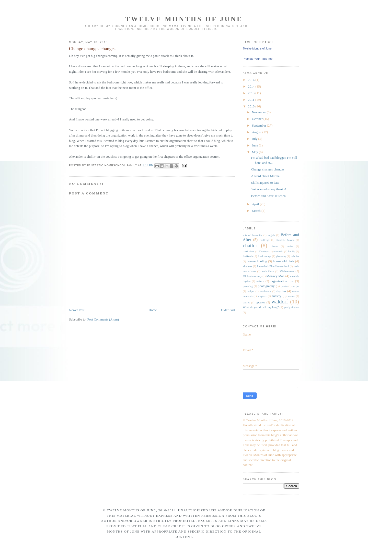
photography (266, 286)
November (259, 112)
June (255, 145)
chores (274, 246)
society (276, 296)
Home (153, 310)
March (256, 211)
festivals (248, 256)
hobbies (295, 256)
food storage (264, 256)
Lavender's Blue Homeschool (273, 266)
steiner (291, 296)
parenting (248, 286)
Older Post (228, 310)
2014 (251, 86)
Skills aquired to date (265, 182)
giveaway (281, 256)
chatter (250, 245)
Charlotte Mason (285, 240)
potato (284, 286)
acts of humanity (252, 235)
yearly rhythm (291, 307)
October (257, 119)
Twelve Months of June (184, 19)
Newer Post (76, 310)
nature (260, 281)
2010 (251, 106)
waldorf (279, 301)
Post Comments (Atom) (103, 319)
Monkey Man (275, 276)
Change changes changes (92, 48)
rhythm (281, 291)
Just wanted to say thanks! (268, 189)
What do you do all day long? (261, 307)
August (257, 132)
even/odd (278, 251)
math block (267, 271)
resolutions (265, 291)
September (259, 125)
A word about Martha (265, 176)
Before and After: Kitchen (268, 196)
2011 (251, 100)
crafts (290, 246)
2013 (251, 93)
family (291, 251)
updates (260, 302)
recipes (250, 291)
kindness (247, 266)
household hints (283, 261)
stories (246, 302)
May (255, 152)
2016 (251, 80)
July (255, 139)
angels (271, 235)
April (256, 204)
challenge (264, 240)
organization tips (282, 281)
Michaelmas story (252, 276)
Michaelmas (287, 271)
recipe (296, 286)
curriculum (249, 251)
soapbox (262, 296)
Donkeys (264, 251)
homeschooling (257, 261)
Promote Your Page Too (257, 58)
